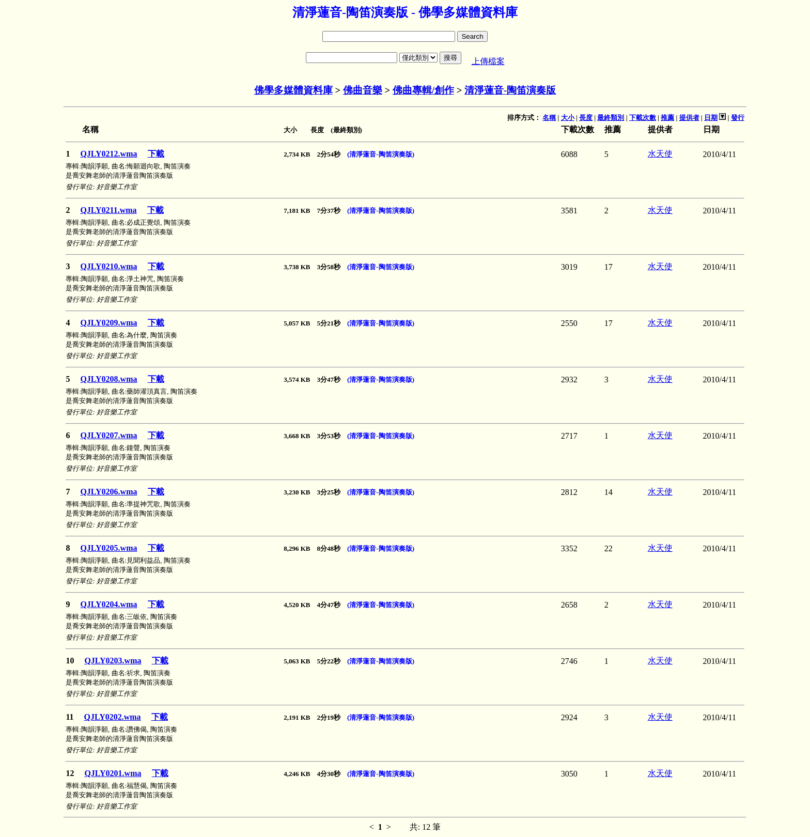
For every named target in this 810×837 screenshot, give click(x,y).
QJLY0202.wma (112, 716)
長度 (586, 117)
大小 (567, 117)
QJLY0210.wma (108, 266)
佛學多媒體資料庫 (293, 90)
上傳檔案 (488, 61)
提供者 (689, 117)
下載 (156, 153)
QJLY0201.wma (112, 773)
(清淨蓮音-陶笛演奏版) (380, 154)
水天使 (660, 153)
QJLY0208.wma (108, 379)
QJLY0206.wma (108, 491)
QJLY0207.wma (108, 435)
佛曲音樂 (362, 90)
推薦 (667, 117)
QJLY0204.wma (108, 604)
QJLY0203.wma (112, 660)
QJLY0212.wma (108, 153)
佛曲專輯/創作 (423, 90)
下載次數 (642, 117)
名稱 (549, 117)
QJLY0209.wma (108, 322)
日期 (711, 117)
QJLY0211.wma (108, 210)
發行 (737, 117)
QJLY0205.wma (108, 548)
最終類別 (610, 117)
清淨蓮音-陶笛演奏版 (510, 90)
